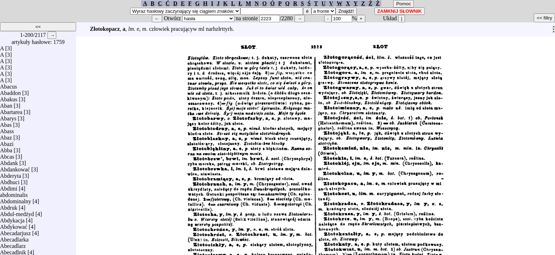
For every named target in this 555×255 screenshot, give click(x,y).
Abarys (8, 117)
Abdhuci (9, 180)
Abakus (8, 98)
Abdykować (13, 225)
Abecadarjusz (15, 231)
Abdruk (8, 206)
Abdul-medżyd (17, 212)
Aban (6, 104)
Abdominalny (15, 200)
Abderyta (10, 174)
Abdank (9, 161)
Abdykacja (12, 219)
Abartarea (11, 110)
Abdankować (15, 168)
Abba (6, 149)
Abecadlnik (13, 251)
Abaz (6, 136)
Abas (6, 123)
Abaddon (10, 91)
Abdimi (8, 187)
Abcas (7, 155)
